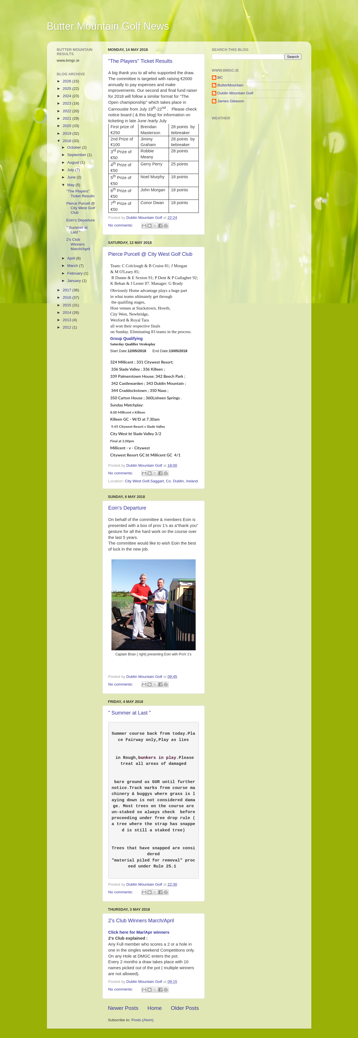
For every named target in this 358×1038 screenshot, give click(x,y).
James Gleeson (231, 101)
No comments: (121, 225)
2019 (67, 133)
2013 (67, 320)
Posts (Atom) (142, 1023)
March (73, 265)
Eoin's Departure (127, 508)
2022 (67, 111)
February (75, 273)
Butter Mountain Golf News (108, 26)
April (71, 258)
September (77, 155)
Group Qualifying (126, 338)
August (73, 162)
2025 (67, 88)
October (74, 147)
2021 (67, 118)
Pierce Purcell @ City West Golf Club (150, 254)
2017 (67, 290)
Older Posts (185, 1011)
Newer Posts (123, 1011)
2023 (67, 103)
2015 (67, 305)
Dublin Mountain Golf (235, 93)
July (71, 170)
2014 (67, 312)
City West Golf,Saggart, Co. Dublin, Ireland (161, 481)
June (72, 177)
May (71, 185)
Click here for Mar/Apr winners (138, 935)
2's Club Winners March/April (141, 924)
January (74, 281)
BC (220, 77)
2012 (67, 327)
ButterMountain (231, 85)
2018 (67, 141)
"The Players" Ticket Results (140, 61)
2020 (67, 126)
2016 (67, 297)
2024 (67, 96)
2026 (67, 81)
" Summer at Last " (129, 713)
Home (155, 1011)
